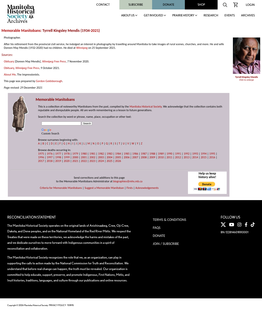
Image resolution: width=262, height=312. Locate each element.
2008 (144, 157)
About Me (10, 74)
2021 (95, 30)
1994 (204, 153)
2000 (75, 157)
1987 (144, 153)
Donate (168, 4)
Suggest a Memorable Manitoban (104, 188)
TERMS (70, 305)
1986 (135, 153)
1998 (58, 157)
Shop (201, 4)
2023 (92, 161)
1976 (49, 153)
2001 (84, 157)
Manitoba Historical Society (146, 106)
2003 (101, 157)
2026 (118, 161)
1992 (186, 153)
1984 (118, 153)
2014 (195, 157)
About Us (127, 15)
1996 (41, 157)
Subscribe (135, 4)
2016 (212, 157)
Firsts (129, 188)
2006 (127, 157)
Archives (248, 15)
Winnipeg (82, 47)
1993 (195, 153)
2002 (92, 157)
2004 (109, 157)
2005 (118, 157)
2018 (49, 161)
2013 (186, 157)
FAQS (156, 227)
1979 (75, 153)
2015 (204, 157)
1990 (169, 153)
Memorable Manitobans (21, 30)
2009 (152, 157)
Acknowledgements (147, 188)
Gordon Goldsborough (49, 81)
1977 (58, 153)
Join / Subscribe (166, 243)
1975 (41, 153)
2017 (41, 161)
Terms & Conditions (169, 219)
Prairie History (183, 15)
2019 (58, 161)
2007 (135, 157)
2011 (169, 157)
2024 (101, 161)
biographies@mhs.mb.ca (127, 181)
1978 (67, 153)
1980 (84, 153)
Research (211, 15)
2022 (84, 161)
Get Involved (153, 15)
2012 (178, 157)
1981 (92, 153)
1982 (101, 153)
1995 (212, 153)
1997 (49, 157)
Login (250, 5)
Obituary (9, 61)
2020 (67, 161)
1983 (109, 153)
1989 (161, 153)
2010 (161, 157)
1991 (178, 153)
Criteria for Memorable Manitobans (61, 188)
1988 (152, 153)
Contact (103, 4)
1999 (67, 157)
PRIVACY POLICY (57, 305)
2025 (109, 161)
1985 (127, 153)
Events (230, 15)
